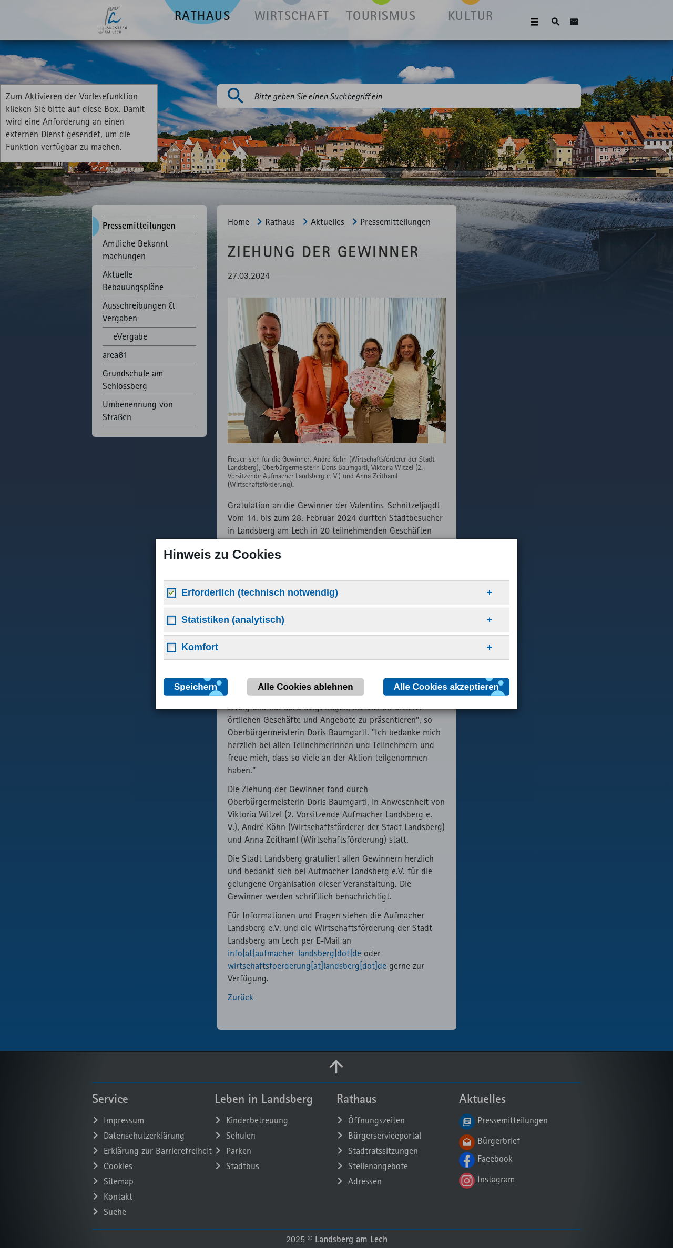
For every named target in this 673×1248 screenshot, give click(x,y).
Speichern (195, 687)
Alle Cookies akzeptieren (446, 687)
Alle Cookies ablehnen (305, 687)
